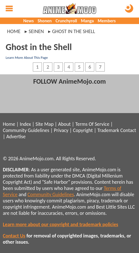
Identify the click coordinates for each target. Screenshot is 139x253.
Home (13, 31)
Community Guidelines (26, 130)
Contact (128, 130)
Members (107, 20)
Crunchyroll (66, 20)
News (28, 20)
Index (25, 124)
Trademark (108, 130)
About (64, 124)
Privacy (61, 130)
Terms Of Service (92, 124)
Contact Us (14, 236)
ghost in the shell (73, 31)
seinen (36, 31)
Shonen (45, 20)
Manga (87, 20)
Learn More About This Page (27, 57)
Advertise (15, 136)
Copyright (83, 130)
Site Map (44, 124)
